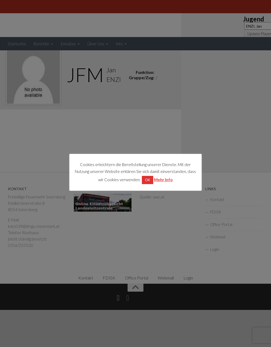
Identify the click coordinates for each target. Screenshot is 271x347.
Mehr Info (163, 179)
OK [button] (147, 179)
